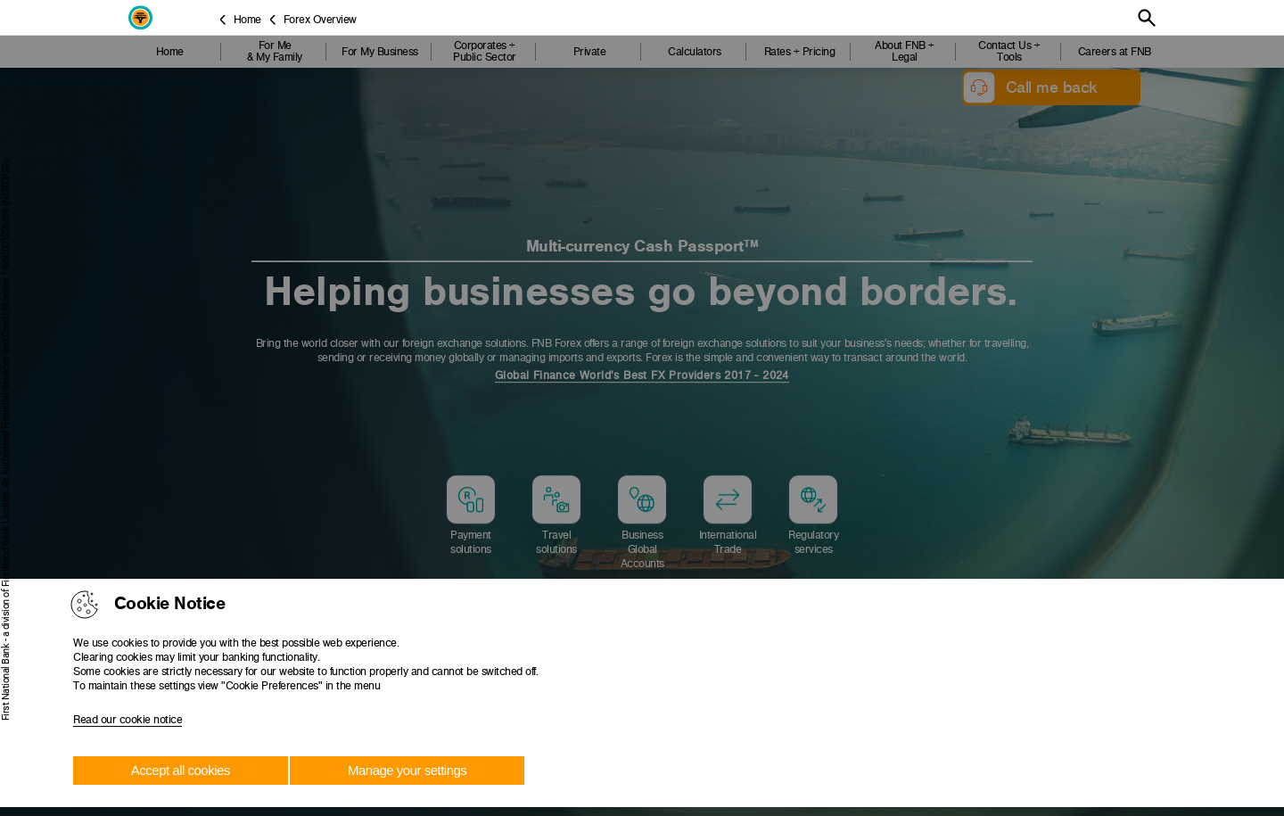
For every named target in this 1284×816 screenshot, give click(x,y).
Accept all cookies (180, 770)
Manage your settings (407, 770)
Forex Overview (320, 19)
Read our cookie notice (127, 719)
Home (247, 19)
